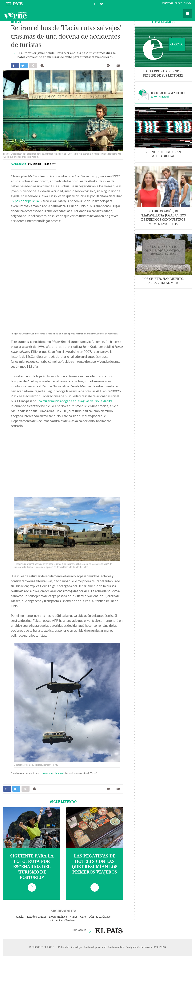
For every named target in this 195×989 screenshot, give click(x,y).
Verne (15, 15)
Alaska (20, 916)
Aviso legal (76, 947)
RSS (155, 947)
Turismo (16, 22)
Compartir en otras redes (33, 65)
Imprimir (108, 65)
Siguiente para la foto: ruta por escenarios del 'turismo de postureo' (32, 867)
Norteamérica (58, 916)
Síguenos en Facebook (95, 3)
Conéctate (167, 3)
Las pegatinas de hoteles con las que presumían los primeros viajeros (94, 864)
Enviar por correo (118, 65)
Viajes (73, 916)
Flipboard (59, 773)
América (57, 920)
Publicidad (63, 947)
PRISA (162, 947)
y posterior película (26, 201)
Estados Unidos (36, 916)
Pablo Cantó (19, 164)
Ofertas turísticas (99, 916)
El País (15, 3)
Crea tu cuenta (183, 3)
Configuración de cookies (139, 947)
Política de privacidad (95, 947)
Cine (83, 916)
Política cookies (116, 947)
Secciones (187, 13)
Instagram (47, 773)
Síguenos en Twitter (101, 3)
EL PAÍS (109, 930)
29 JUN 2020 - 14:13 (41, 164)
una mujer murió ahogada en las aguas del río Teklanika (75, 401)
